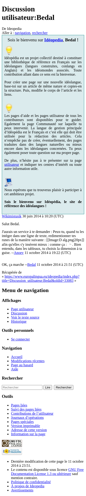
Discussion (19, 313)
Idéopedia (53, 39)
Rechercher (12, 378)
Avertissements (22, 490)
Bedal (31, 264)
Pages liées (19, 405)
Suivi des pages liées (26, 409)
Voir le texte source (25, 317)
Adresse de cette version (29, 430)
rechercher (40, 33)
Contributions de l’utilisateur (32, 413)
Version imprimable (25, 426)
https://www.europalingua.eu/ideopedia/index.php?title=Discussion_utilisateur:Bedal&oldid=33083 (40, 278)
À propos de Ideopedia (27, 486)
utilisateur (11, 164)
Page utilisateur (22, 309)
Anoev (19, 253)
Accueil (16, 357)
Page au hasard (22, 365)
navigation (22, 33)
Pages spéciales (22, 422)
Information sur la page (28, 434)
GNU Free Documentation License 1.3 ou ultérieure (47, 472)
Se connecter (20, 339)
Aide (14, 369)
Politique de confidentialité (31, 482)
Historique (19, 321)
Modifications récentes (27, 361)
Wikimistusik (12, 216)
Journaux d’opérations (27, 417)
